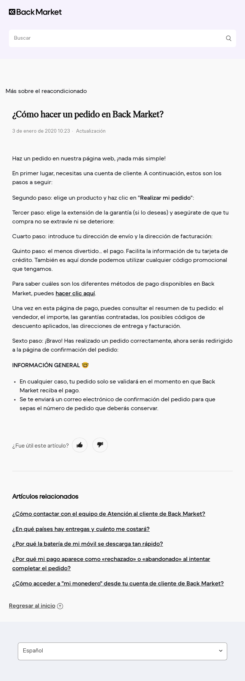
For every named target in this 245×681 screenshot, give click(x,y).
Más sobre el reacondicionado (46, 91)
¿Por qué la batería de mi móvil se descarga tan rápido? (87, 543)
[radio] (79, 445)
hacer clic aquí (75, 293)
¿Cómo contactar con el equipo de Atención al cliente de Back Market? (108, 513)
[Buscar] (119, 38)
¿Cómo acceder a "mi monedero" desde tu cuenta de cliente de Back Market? (118, 583)
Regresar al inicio (36, 605)
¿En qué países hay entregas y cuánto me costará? (81, 528)
